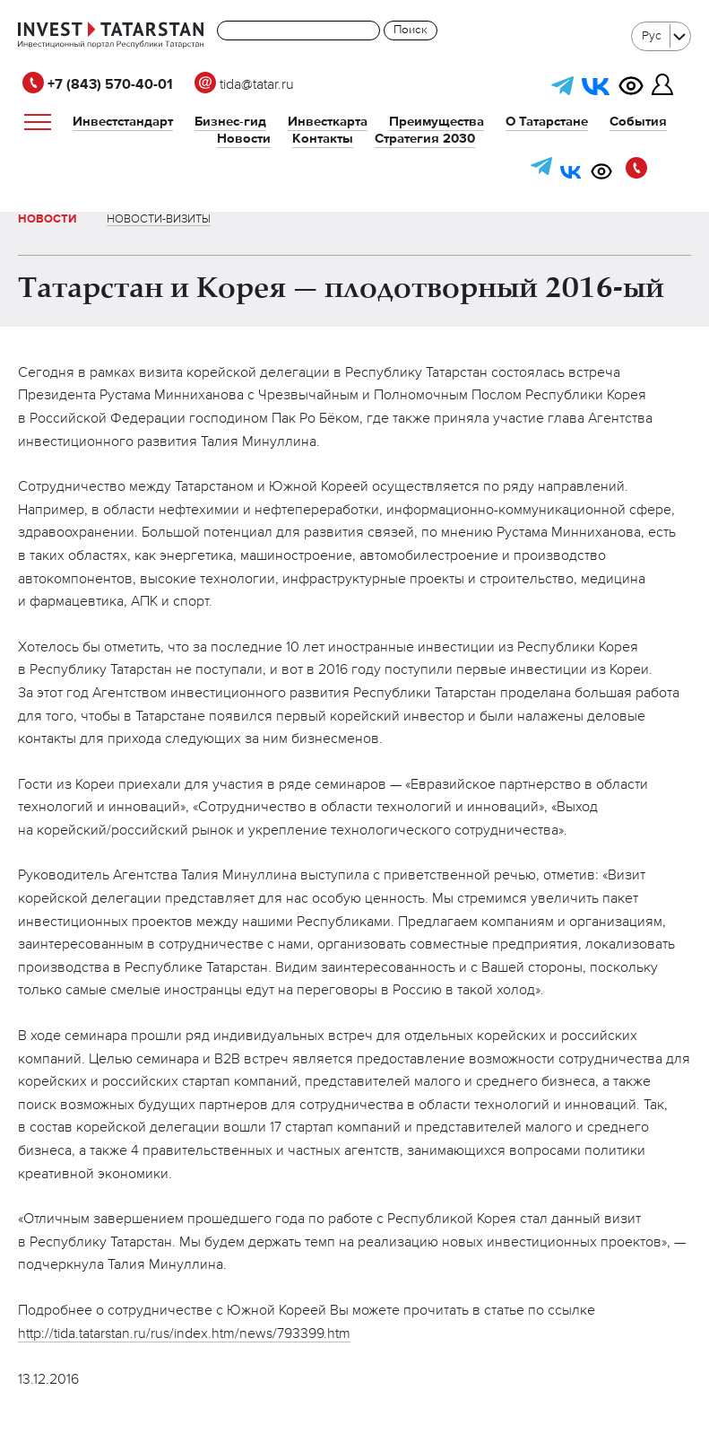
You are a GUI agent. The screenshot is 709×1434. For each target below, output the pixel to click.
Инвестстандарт (123, 121)
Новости (244, 138)
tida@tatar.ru (244, 85)
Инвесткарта (327, 121)
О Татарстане (547, 121)
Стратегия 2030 (425, 138)
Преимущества (436, 121)
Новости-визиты (159, 219)
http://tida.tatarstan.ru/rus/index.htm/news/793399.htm (184, 1334)
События (638, 121)
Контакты (322, 138)
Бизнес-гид (230, 121)
